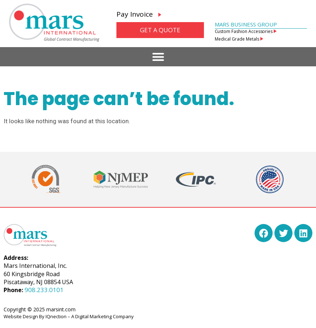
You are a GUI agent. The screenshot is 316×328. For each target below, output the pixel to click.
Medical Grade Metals (239, 39)
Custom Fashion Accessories (246, 31)
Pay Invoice (138, 14)
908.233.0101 (44, 290)
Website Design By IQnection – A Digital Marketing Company (69, 316)
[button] (158, 56)
